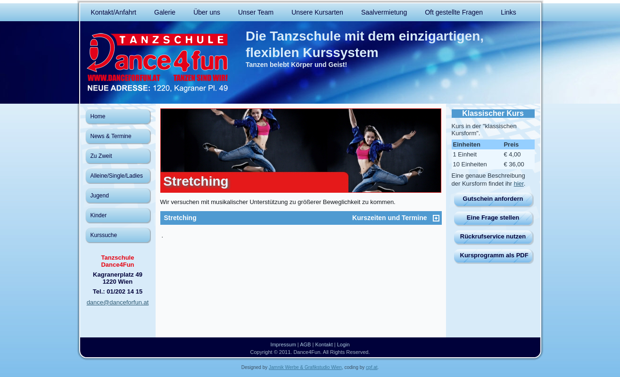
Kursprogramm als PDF (494, 255)
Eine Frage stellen (493, 217)
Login (343, 344)
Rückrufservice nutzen (493, 236)
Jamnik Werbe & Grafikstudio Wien (305, 367)
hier (519, 183)
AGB (305, 344)
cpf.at (371, 367)
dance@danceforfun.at (118, 302)
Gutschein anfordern (493, 198)
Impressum (283, 344)
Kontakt (323, 344)
